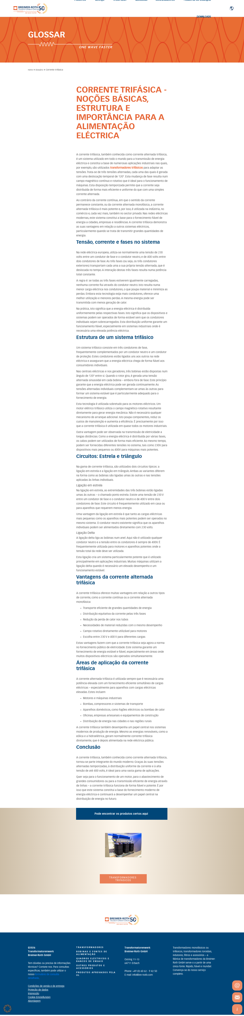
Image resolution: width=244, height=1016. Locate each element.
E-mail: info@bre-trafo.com (139, 975)
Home (30, 70)
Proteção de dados (38, 990)
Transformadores (90, 947)
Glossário (39, 70)
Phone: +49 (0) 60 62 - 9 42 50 (141, 971)
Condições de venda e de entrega (46, 986)
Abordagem (34, 1001)
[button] (7, 1008)
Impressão (33, 993)
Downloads (204, 17)
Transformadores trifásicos (123, 879)
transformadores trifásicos (126, 167)
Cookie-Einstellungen (39, 997)
